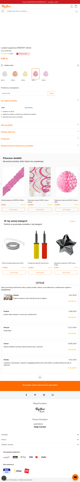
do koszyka (13, 210)
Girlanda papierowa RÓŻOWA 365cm (12, 200)
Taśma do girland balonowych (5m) (12, 263)
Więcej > (73, 221)
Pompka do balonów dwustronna (38, 263)
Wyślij (51, 93)
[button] (4, 478)
